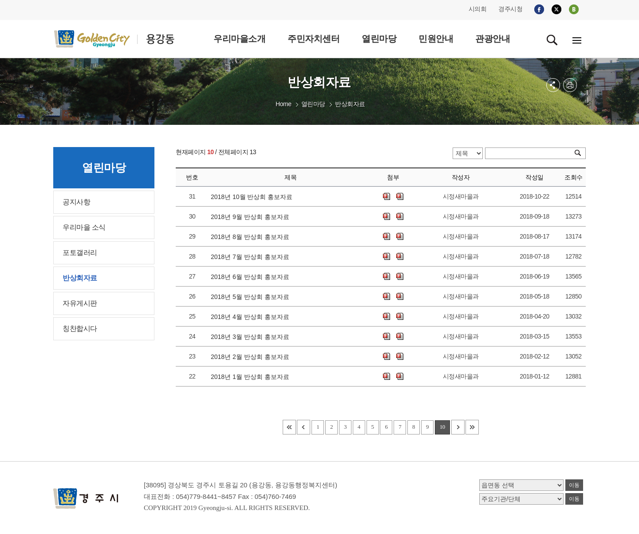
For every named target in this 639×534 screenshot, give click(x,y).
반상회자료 (350, 104)
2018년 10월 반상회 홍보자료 (253, 196)
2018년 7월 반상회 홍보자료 (251, 256)
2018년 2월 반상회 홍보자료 (251, 356)
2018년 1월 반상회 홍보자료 (251, 376)
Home (283, 104)
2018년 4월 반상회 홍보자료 (251, 316)
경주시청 (510, 8)
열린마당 (313, 104)
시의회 (478, 8)
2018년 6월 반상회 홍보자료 (251, 276)
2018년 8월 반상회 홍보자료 (251, 236)
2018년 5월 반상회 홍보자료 (251, 296)
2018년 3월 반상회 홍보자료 (251, 336)
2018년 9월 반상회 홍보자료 (251, 216)
